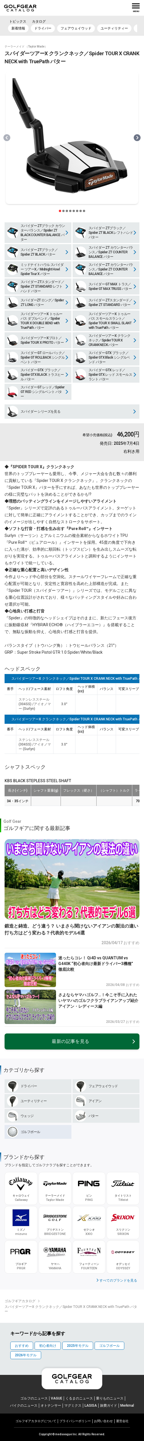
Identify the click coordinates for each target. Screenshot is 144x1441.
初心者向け (47, 1346)
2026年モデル (26, 1355)
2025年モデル (78, 1346)
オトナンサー (51, 1406)
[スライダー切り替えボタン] (60, 211)
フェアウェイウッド (76, 28)
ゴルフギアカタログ (20, 1301)
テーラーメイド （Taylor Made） (26, 46)
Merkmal (127, 1406)
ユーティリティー (114, 28)
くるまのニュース (79, 1398)
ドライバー (42, 28)
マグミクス (72, 1406)
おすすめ (22, 1346)
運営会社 (122, 1421)
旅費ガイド (108, 1406)
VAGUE (56, 1398)
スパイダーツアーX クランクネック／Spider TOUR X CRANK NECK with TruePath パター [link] (71, 1309)
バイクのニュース (23, 1406)
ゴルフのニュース (34, 1398)
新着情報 (18, 28)
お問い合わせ (103, 1421)
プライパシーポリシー (75, 1421)
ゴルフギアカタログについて (35, 1421)
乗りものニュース (109, 1398)
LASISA (91, 1406)
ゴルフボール (109, 1346)
